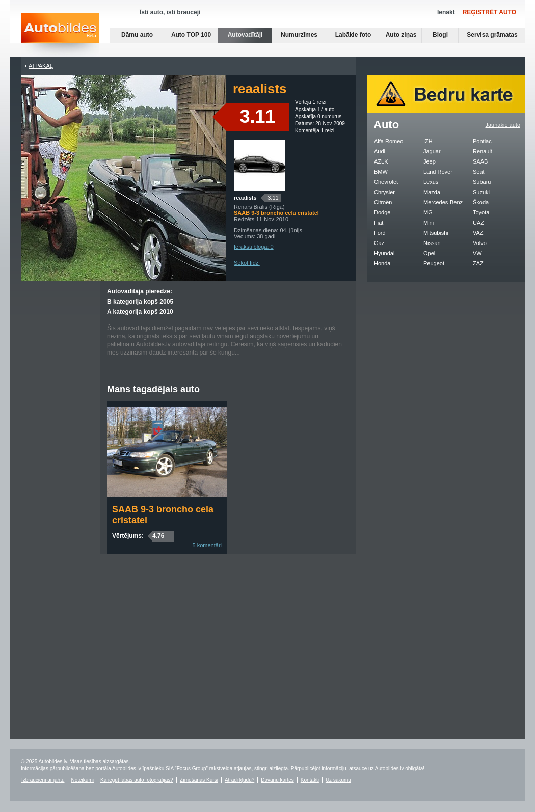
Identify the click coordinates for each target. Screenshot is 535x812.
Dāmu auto (137, 34)
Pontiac (482, 141)
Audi (379, 151)
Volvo (480, 243)
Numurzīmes (299, 34)
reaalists (245, 198)
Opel (429, 253)
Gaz (379, 243)
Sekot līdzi (247, 263)
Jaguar (432, 151)
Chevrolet (386, 182)
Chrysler (384, 192)
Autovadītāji (245, 34)
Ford (380, 233)
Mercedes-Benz (443, 202)
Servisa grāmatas (492, 34)
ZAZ (478, 263)
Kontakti (310, 780)
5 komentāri (207, 545)
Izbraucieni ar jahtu (43, 780)
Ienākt (446, 12)
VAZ (478, 233)
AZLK (381, 161)
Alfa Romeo (388, 141)
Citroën (383, 202)
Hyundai (384, 253)
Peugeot (433, 263)
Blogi (440, 34)
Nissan (432, 243)
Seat (479, 172)
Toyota (481, 212)
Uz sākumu (338, 780)
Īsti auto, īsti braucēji (170, 12)
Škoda (481, 202)
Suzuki (481, 192)
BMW (381, 172)
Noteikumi (82, 780)
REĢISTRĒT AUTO (489, 12)
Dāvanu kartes (277, 780)
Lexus (430, 182)
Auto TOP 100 (191, 34)
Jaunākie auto (503, 125)
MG (428, 212)
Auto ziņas (401, 34)
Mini (428, 223)
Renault (482, 151)
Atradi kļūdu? (239, 780)
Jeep (429, 161)
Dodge (382, 212)
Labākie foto (353, 34)
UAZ (478, 223)
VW (477, 253)
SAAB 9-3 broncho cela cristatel (162, 514)
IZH (428, 141)
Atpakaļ (41, 66)
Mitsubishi (435, 233)
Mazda (431, 192)
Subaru (482, 182)
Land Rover (437, 172)
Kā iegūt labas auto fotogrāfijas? (136, 780)
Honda (382, 263)
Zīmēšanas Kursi (199, 780)
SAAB (480, 161)
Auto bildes (60, 35)
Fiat (378, 223)
